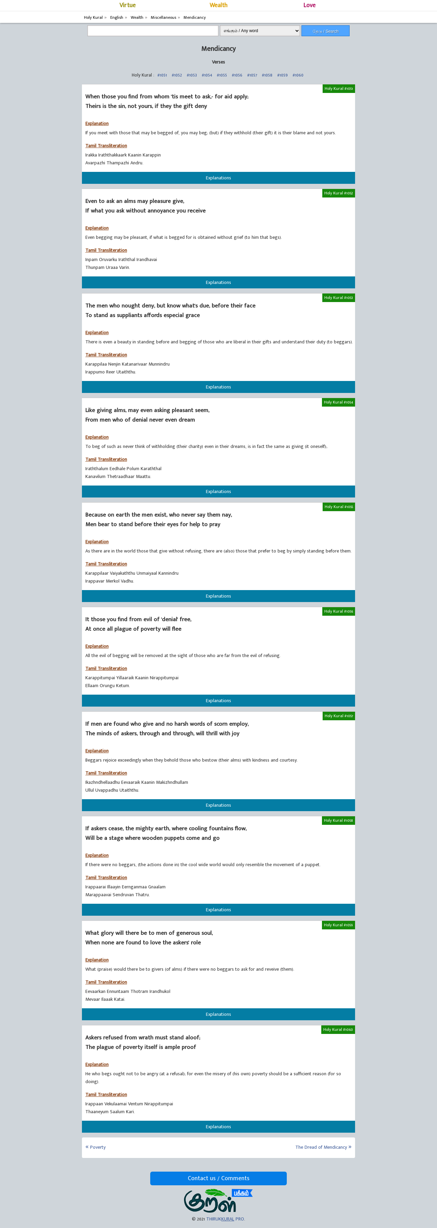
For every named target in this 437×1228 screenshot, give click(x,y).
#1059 (282, 75)
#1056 (237, 75)
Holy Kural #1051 (339, 88)
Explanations (218, 178)
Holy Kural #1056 (338, 611)
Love (309, 5)
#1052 (177, 75)
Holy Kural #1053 (338, 297)
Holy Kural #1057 (339, 715)
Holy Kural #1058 (338, 820)
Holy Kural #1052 (338, 193)
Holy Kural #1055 (339, 506)
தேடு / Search (326, 31)
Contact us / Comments (219, 1178)
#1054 (207, 75)
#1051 (162, 75)
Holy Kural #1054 (338, 402)
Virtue (127, 5)
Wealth (218, 5)
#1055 (222, 75)
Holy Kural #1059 (338, 925)
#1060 (298, 75)
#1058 (267, 75)
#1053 (192, 75)
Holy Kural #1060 (338, 1029)
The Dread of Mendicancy (321, 1147)
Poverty (97, 1147)
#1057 (252, 75)
